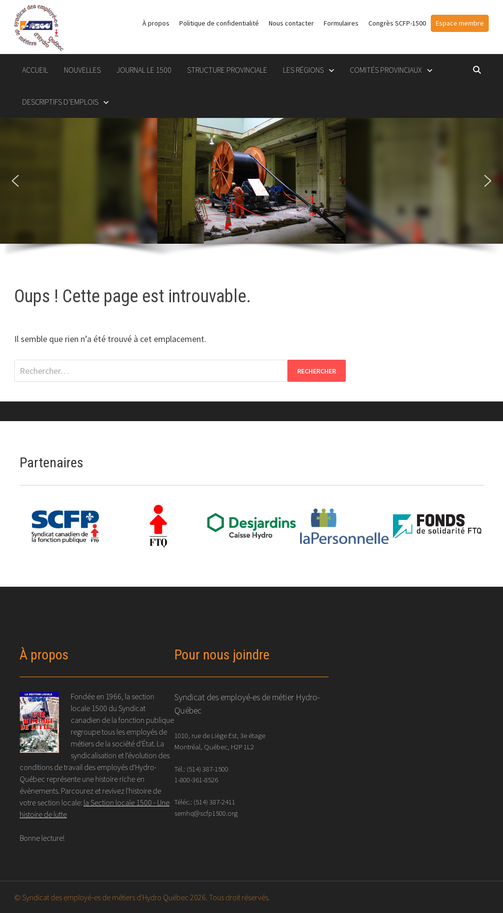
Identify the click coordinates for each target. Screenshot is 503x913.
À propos (155, 23)
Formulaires (341, 23)
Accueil (35, 70)
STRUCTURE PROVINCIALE (227, 70)
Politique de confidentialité (219, 23)
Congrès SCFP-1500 (397, 23)
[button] (15, 181)
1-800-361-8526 (196, 779)
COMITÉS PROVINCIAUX (386, 70)
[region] (251, 192)
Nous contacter (291, 23)
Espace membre (460, 23)
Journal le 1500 (143, 70)
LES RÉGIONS (303, 70)
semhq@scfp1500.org (206, 813)
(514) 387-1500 (207, 768)
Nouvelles (82, 70)
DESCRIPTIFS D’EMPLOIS (60, 102)
